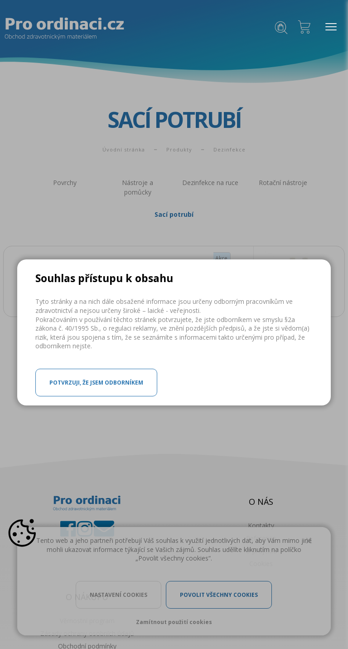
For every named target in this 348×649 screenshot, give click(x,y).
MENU (329, 27)
